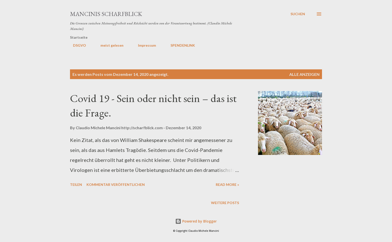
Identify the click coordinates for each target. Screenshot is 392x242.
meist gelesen (109, 45)
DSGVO (76, 45)
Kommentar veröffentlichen (115, 184)
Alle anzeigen (304, 74)
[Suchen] (297, 14)
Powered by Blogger (196, 221)
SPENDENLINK (180, 45)
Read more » (227, 184)
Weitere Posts (225, 203)
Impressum (144, 45)
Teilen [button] (76, 184)
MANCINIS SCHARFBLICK (106, 14)
